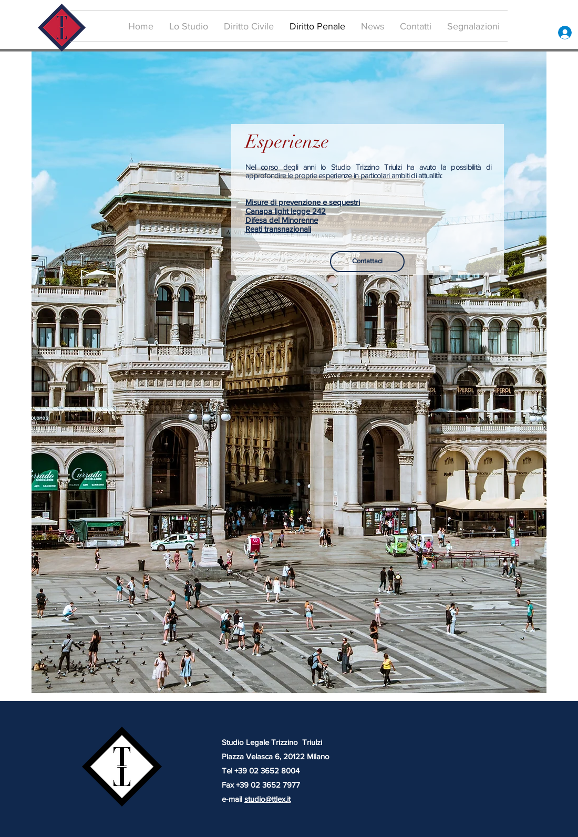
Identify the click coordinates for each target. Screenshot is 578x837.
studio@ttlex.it (267, 798)
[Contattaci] (367, 261)
